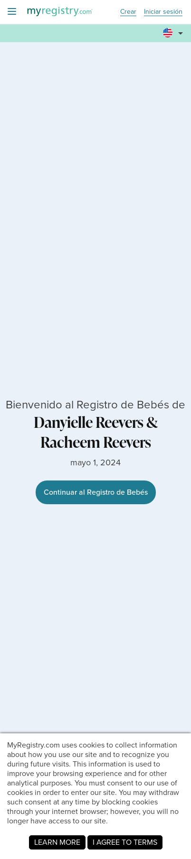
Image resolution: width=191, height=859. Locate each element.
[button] (174, 29)
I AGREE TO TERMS (125, 842)
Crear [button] (128, 12)
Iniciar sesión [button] (163, 12)
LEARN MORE (57, 842)
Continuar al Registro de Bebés (96, 492)
